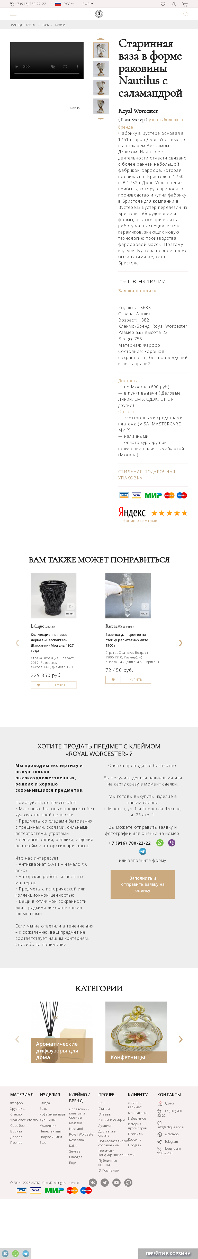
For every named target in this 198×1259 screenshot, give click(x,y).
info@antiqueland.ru (171, 1177)
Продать (135, 1197)
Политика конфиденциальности (112, 1205)
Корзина (135, 1192)
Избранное (137, 1170)
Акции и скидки (111, 1172)
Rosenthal (77, 1192)
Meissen (75, 1175)
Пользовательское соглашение (112, 1195)
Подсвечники (51, 1189)
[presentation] (17, 665)
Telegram (167, 1194)
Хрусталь (17, 1161)
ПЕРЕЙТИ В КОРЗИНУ (168, 1253)
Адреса (165, 1155)
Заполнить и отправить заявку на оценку (143, 936)
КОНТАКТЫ (169, 1147)
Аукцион (105, 1178)
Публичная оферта (107, 1215)
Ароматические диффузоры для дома (57, 1103)
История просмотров (137, 1178)
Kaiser (74, 1198)
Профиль (135, 1186)
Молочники (49, 1178)
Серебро (17, 1178)
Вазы (45, 25)
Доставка (128, 380)
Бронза (16, 1183)
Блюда (45, 1155)
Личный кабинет (135, 1157)
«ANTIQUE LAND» (22, 25)
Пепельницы (51, 1183)
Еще (43, 1195)
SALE (102, 1155)
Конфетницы (128, 1109)
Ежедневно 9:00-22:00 (169, 1203)
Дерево (16, 1189)
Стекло (16, 1166)
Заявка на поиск (137, 290)
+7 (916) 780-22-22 (130, 895)
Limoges (75, 1209)
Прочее (16, 1195)
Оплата (126, 411)
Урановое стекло (24, 1172)
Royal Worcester (82, 1186)
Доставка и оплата (107, 1185)
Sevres (74, 1203)
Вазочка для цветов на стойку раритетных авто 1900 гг (134, 663)
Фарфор (16, 1155)
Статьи (104, 1161)
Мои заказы (137, 1165)
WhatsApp (167, 1186)
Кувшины (48, 1172)
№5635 (60, 25)
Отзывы (105, 1166)
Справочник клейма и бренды (79, 1165)
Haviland (76, 1181)
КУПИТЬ (72, 725)
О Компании (109, 1222)
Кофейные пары (53, 1166)
